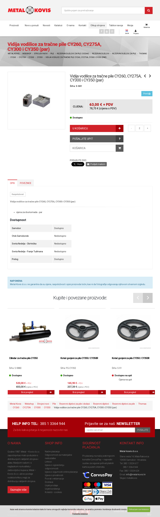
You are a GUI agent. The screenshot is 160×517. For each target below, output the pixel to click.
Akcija (130, 25)
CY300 (31, 57)
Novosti (46, 25)
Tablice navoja (116, 25)
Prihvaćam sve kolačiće (139, 509)
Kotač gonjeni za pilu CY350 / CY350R (79, 358)
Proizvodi (14, 25)
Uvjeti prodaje (51, 485)
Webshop (26, 54)
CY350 (40, 57)
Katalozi (58, 25)
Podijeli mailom (96, 164)
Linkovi (48, 461)
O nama (70, 25)
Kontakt (82, 25)
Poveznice (25, 183)
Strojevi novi (41, 54)
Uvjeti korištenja (52, 489)
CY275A (22, 57)
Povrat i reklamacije (54, 478)
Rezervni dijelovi (100, 54)
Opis (12, 183)
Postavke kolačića (80, 514)
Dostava (49, 482)
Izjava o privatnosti (54, 475)
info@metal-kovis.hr (136, 474)
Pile (52, 54)
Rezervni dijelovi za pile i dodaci (73, 54)
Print (146, 93)
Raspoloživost (18, 194)
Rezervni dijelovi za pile (124, 54)
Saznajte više (18, 489)
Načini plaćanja (52, 451)
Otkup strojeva (98, 25)
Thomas (143, 54)
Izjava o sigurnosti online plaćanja (61, 472)
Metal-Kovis (13, 54)
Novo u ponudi (32, 25)
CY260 (13, 57)
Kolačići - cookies (53, 492)
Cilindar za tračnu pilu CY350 (23, 358)
